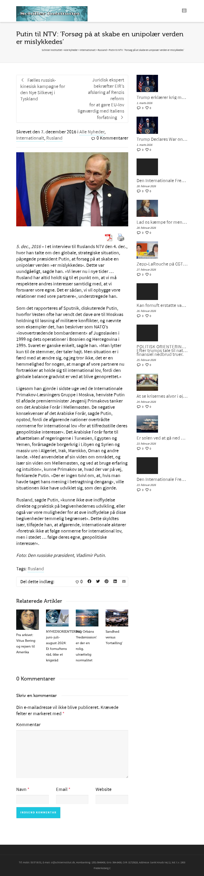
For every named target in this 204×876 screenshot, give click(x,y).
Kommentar (28, 725)
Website (104, 789)
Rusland (54, 138)
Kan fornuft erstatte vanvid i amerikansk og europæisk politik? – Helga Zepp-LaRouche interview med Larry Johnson (162, 305)
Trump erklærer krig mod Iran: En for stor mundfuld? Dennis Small (162, 97)
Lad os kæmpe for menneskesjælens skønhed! (162, 222)
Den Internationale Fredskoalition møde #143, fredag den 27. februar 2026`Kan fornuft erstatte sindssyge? (162, 181)
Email (61, 789)
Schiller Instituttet (52, 50)
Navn (21, 789)
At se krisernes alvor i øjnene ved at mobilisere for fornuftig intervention (162, 396)
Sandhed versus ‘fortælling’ (114, 637)
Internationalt (30, 138)
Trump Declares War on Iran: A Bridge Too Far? (162, 139)
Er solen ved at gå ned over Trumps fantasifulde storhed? (162, 438)
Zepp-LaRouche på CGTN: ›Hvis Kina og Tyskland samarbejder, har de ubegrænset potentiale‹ (162, 264)
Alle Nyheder (91, 132)
